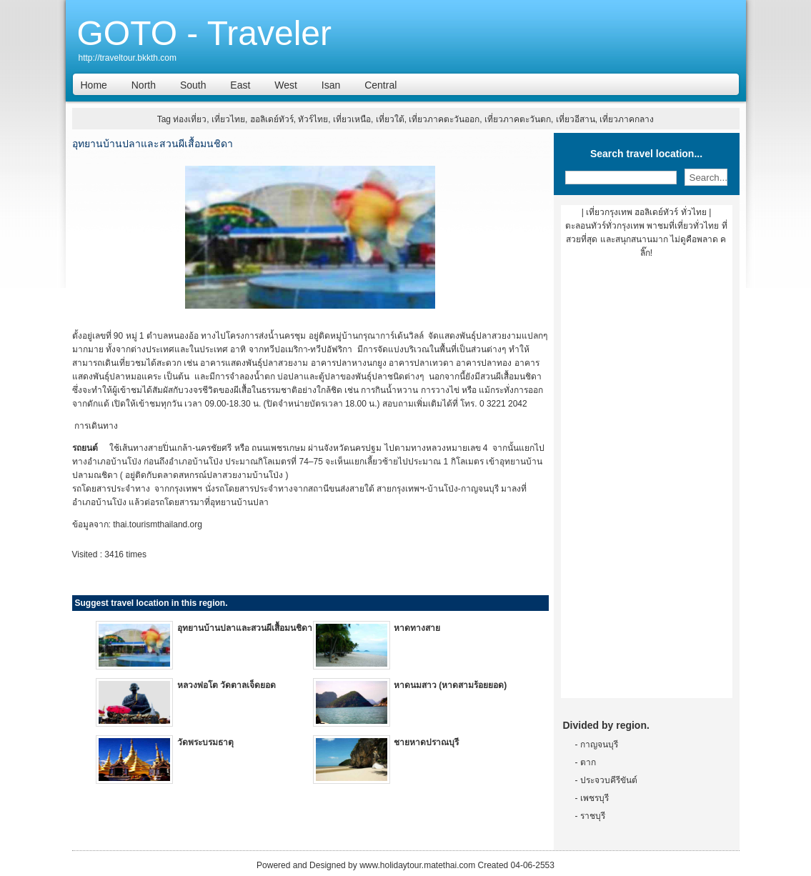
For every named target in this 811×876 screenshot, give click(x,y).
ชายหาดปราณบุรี (426, 742)
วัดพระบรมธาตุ (205, 742)
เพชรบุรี (594, 798)
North (143, 85)
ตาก (588, 762)
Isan (331, 85)
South (193, 85)
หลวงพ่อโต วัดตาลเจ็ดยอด (226, 685)
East (240, 85)
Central (380, 85)
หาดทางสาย (417, 628)
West (285, 85)
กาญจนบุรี (599, 745)
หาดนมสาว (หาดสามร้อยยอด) (450, 685)
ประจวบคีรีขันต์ (608, 780)
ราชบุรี (592, 816)
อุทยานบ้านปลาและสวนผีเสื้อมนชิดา (244, 628)
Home (94, 85)
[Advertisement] (646, 483)
